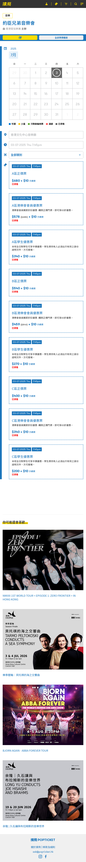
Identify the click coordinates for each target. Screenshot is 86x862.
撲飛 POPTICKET (43, 840)
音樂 (7, 15)
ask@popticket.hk (43, 851)
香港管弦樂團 (13, 28)
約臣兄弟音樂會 (19, 23)
